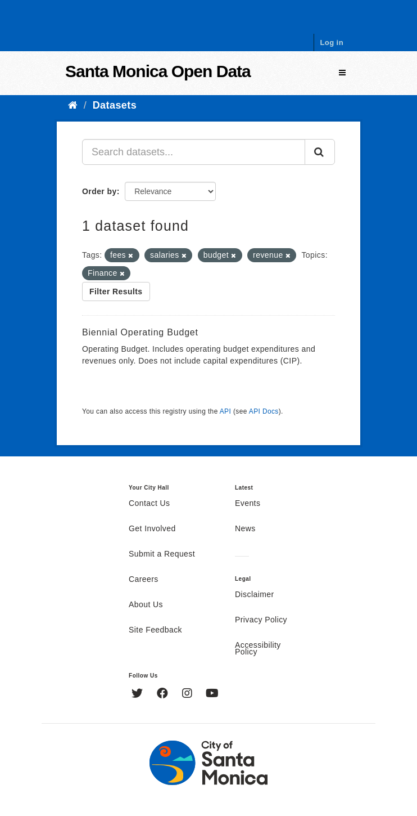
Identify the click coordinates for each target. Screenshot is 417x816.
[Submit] (320, 152)
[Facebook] (163, 694)
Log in (331, 42)
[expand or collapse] (342, 72)
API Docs (264, 411)
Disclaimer (254, 595)
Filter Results (116, 291)
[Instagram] (188, 694)
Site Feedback (155, 630)
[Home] (73, 105)
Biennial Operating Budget (140, 332)
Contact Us (149, 504)
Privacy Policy (261, 620)
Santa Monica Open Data (158, 71)
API (225, 411)
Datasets (115, 105)
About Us (146, 605)
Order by (99, 191)
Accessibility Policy (258, 649)
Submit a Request (162, 554)
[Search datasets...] (193, 152)
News (245, 529)
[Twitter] (138, 694)
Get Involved (152, 529)
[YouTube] (212, 694)
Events (247, 504)
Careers (143, 580)
